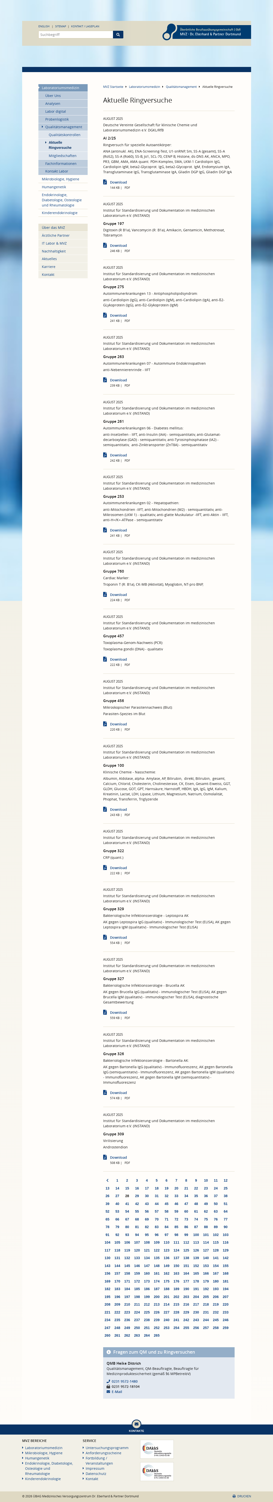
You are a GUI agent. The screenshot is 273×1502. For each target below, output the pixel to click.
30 (147, 1196)
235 (117, 1320)
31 (157, 1196)
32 (167, 1196)
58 (167, 1211)
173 (147, 1281)
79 (117, 1227)
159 (137, 1273)
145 (127, 1266)
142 (225, 1258)
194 (225, 1289)
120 (137, 1250)
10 (206, 1180)
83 (157, 1227)
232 (216, 1312)
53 (117, 1211)
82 (147, 1227)
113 (196, 1242)
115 (216, 1242)
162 (166, 1273)
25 (226, 1188)
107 (137, 1242)
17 (147, 1188)
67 (127, 1219)
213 (157, 1304)
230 (196, 1312)
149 (166, 1266)
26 (108, 1196)
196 (117, 1297)
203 (186, 1297)
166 (206, 1273)
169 (107, 1281)
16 (137, 1188)
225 (147, 1312)
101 (206, 1235)
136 (166, 1258)
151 (186, 1266)
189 (176, 1289)
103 (225, 1235)
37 (216, 1196)
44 (157, 1204)
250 (137, 1328)
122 (157, 1250)
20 (176, 1188)
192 (206, 1289)
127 (206, 1250)
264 (147, 1335)
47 (186, 1204)
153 (206, 1266)
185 (137, 1289)
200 (157, 1297)
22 (196, 1188)
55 (137, 1211)
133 (137, 1258)
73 (186, 1219)
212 (147, 1304)
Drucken (242, 1496)
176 (176, 1281)
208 (107, 1304)
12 (226, 1180)
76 (216, 1219)
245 (216, 1320)
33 (176, 1196)
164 (186, 1273)
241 (176, 1320)
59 (176, 1211)
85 (176, 1227)
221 (107, 1312)
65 (108, 1219)
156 (107, 1273)
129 (225, 1250)
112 (186, 1242)
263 (137, 1335)
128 (216, 1250)
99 (186, 1235)
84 (167, 1227)
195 (107, 1297)
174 (157, 1281)
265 (157, 1335)
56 (147, 1211)
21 (186, 1188)
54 (127, 1211)
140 (206, 1258)
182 (107, 1289)
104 (107, 1242)
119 (127, 1250)
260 (107, 1335)
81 (137, 1227)
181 (225, 1281)
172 (137, 1281)
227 (166, 1312)
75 (206, 1219)
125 (186, 1250)
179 (206, 1281)
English (43, 26)
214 (166, 1304)
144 (117, 1266)
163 (176, 1273)
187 (157, 1289)
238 (147, 1320)
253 (166, 1328)
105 (117, 1242)
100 (196, 1235)
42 (137, 1204)
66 (117, 1219)
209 (117, 1304)
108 (147, 1242)
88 (206, 1227)
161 (157, 1273)
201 (166, 1297)
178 (196, 1281)
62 (206, 1211)
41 (127, 1204)
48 (196, 1204)
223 (127, 1312)
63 (216, 1211)
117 (107, 1250)
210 (127, 1304)
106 (127, 1242)
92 (117, 1235)
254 (176, 1328)
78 (108, 1227)
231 (206, 1312)
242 (186, 1320)
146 (137, 1266)
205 (206, 1297)
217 (196, 1304)
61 (196, 1211)
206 (216, 1297)
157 (117, 1273)
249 (127, 1328)
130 (107, 1258)
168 (225, 1273)
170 (117, 1281)
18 (157, 1188)
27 (117, 1196)
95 (147, 1235)
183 (117, 1289)
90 (226, 1227)
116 (225, 1242)
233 (225, 1312)
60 (186, 1211)
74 (196, 1219)
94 (137, 1235)
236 (127, 1320)
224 (137, 1312)
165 (196, 1273)
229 (186, 1312)
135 (157, 1258)
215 (176, 1304)
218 (206, 1304)
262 (127, 1335)
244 (206, 1320)
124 (176, 1250)
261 (117, 1335)
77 (226, 1219)
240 (166, 1320)
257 (206, 1328)
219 (216, 1304)
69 (147, 1219)
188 (166, 1289)
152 (196, 1266)
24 (216, 1188)
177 (186, 1281)
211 (137, 1304)
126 (196, 1250)
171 (127, 1281)
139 (196, 1258)
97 (167, 1235)
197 (127, 1297)
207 (225, 1297)
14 (117, 1188)
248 (117, 1328)
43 (147, 1204)
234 (107, 1320)
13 (108, 1188)
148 (157, 1266)
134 (147, 1258)
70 (157, 1219)
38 (226, 1196)
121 (147, 1250)
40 (117, 1204)
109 (157, 1242)
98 (176, 1235)
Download (118, 182)
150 (176, 1266)
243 (196, 1320)
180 (216, 1281)
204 (196, 1297)
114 (206, 1242)
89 (216, 1227)
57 (157, 1211)
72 (176, 1219)
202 (176, 1297)
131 (117, 1258)
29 (137, 1196)
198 (137, 1297)
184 (127, 1289)
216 (186, 1304)
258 (216, 1328)
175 (166, 1281)
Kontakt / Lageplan (85, 26)
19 (167, 1188)
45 (167, 1204)
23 (206, 1188)
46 (176, 1204)
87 (196, 1227)
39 (108, 1204)
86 (186, 1227)
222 (117, 1312)
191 (196, 1289)
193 (216, 1289)
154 (216, 1266)
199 (147, 1297)
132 (127, 1258)
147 (147, 1266)
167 (216, 1273)
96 (157, 1235)
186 (147, 1289)
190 (186, 1289)
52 (108, 1211)
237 (137, 1320)
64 (226, 1211)
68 (137, 1219)
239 (157, 1320)
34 (186, 1196)
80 (127, 1227)
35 (196, 1196)
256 (196, 1328)
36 (206, 1196)
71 (167, 1219)
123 (166, 1250)
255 (186, 1328)
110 (166, 1242)
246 (225, 1320)
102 (216, 1235)
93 (127, 1235)
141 (216, 1258)
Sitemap (60, 26)
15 (127, 1188)
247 (107, 1328)
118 (117, 1250)
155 (225, 1266)
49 (206, 1204)
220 (225, 1304)
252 (157, 1328)
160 (147, 1273)
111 (176, 1242)
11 (216, 1180)
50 (216, 1204)
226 (157, 1312)
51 (226, 1204)
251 (147, 1328)
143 (107, 1266)
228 (176, 1312)
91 (108, 1235)
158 (127, 1273)
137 (176, 1258)
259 (225, 1328)
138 (186, 1258)
